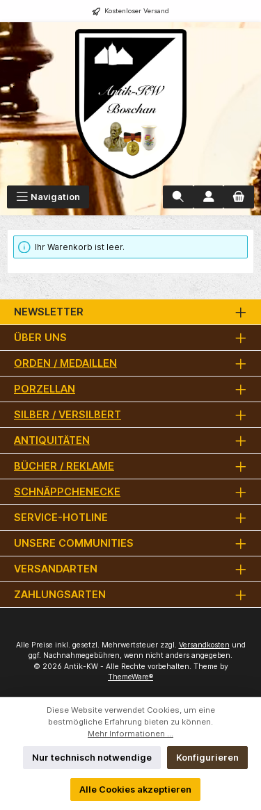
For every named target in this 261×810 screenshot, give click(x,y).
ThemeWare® (130, 676)
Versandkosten (204, 645)
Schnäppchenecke (67, 491)
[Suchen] (178, 196)
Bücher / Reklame (64, 466)
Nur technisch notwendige (92, 757)
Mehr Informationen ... (130, 733)
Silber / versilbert (67, 414)
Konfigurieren (207, 757)
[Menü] (48, 196)
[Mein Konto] (208, 196)
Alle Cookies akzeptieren (135, 789)
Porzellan (44, 389)
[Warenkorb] (238, 196)
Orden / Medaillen (65, 363)
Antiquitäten (52, 440)
